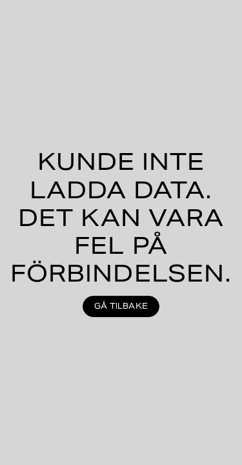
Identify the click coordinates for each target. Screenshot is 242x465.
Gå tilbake (121, 306)
